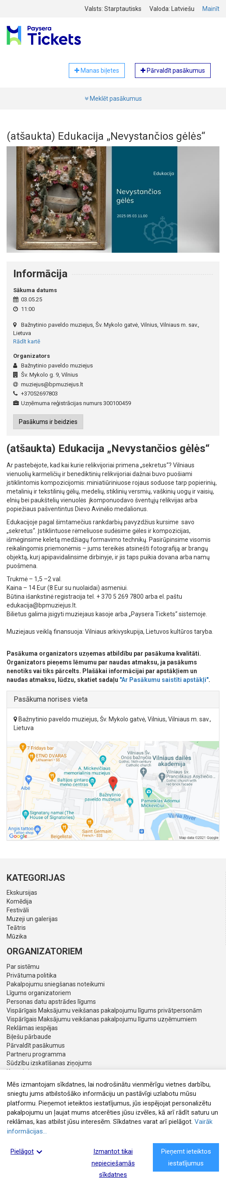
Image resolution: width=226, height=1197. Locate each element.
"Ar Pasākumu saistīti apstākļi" (164, 679)
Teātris (16, 927)
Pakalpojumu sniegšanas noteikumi (56, 984)
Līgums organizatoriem (39, 992)
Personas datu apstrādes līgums (51, 1001)
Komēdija (19, 901)
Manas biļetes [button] (96, 70)
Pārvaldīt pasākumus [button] (173, 70)
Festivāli (18, 910)
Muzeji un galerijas (32, 918)
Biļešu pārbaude (29, 1036)
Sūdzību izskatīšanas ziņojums (49, 1062)
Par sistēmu (23, 966)
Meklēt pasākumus (113, 98)
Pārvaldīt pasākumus (36, 1045)
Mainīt (210, 8)
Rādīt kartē (26, 341)
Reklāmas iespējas (32, 1027)
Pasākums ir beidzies (48, 421)
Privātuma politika (31, 975)
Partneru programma (36, 1054)
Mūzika (17, 936)
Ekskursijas (22, 892)
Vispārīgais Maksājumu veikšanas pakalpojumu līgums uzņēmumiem (102, 1019)
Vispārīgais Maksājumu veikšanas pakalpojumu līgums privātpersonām (104, 1010)
